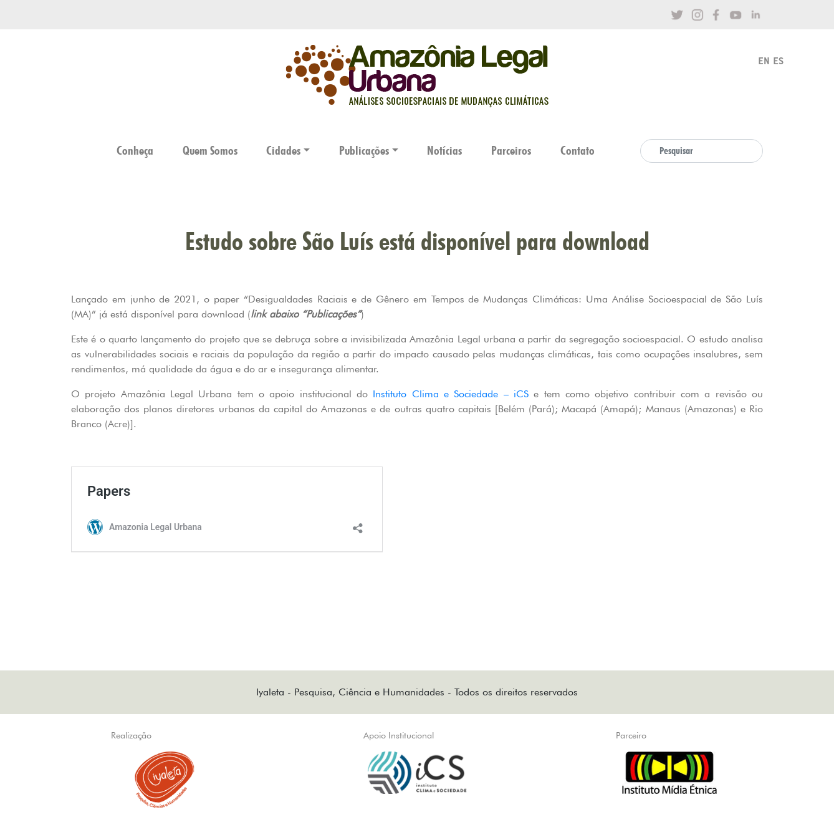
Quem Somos (210, 150)
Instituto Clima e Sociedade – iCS (451, 394)
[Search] (701, 151)
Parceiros (511, 150)
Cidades (283, 150)
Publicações (364, 150)
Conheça (135, 150)
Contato (577, 150)
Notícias (444, 150)
